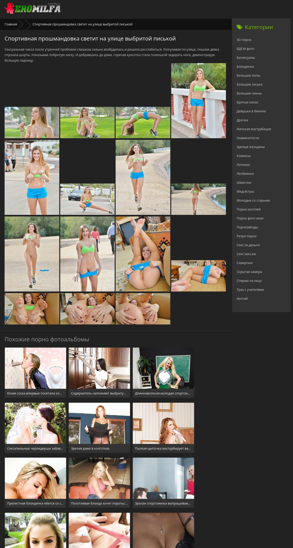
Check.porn (156, 520)
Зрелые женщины (251, 147)
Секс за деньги (248, 245)
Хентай (242, 298)
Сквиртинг (245, 263)
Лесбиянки (245, 173)
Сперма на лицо (249, 280)
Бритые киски (247, 102)
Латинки (243, 164)
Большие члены (249, 93)
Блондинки (245, 66)
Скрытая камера (249, 272)
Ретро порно (246, 236)
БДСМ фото (245, 48)
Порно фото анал (250, 218)
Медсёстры (245, 191)
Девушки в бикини (251, 111)
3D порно (244, 40)
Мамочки (244, 182)
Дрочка (242, 120)
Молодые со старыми (253, 200)
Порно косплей (248, 209)
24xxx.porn (136, 520)
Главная (11, 24)
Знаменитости (248, 138)
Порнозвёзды (247, 227)
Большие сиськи (250, 84)
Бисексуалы (246, 57)
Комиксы (244, 156)
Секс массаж (246, 254)
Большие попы (248, 75)
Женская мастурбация (254, 129)
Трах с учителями (250, 289)
